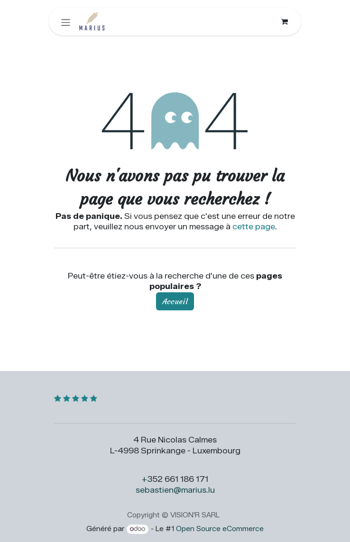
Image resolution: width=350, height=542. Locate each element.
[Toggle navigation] (65, 21)
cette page (253, 226)
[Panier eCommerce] (285, 21)
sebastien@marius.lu (175, 490)
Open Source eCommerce (220, 529)
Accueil (175, 301)
